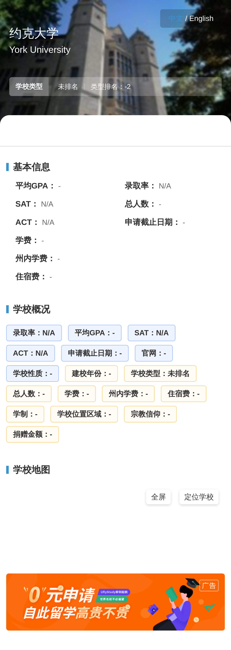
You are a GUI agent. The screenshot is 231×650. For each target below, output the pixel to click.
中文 (175, 18)
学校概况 (28, 309)
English (201, 18)
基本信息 (28, 167)
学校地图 (28, 469)
